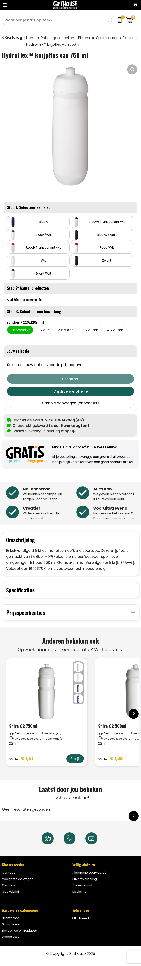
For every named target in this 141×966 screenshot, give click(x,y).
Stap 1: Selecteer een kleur (29, 207)
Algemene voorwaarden (90, 872)
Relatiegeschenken (57, 37)
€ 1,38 (110, 758)
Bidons (128, 37)
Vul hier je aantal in (25, 299)
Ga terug (13, 37)
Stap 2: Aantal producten (28, 288)
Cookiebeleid (82, 884)
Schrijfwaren (11, 923)
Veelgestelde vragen (17, 878)
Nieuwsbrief (10, 890)
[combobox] (53, 20)
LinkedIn (81, 917)
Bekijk (75, 757)
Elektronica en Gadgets (19, 929)
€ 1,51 (21, 758)
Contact (8, 872)
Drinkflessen (11, 917)
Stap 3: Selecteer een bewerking (34, 311)
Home (31, 37)
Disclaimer (80, 890)
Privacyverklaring (84, 878)
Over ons (8, 884)
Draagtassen (11, 936)
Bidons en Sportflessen (98, 37)
